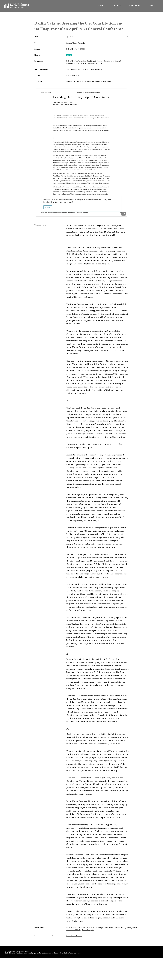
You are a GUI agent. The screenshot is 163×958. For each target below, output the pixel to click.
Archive (117, 6)
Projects (134, 6)
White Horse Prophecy (74, 936)
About (102, 6)
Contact (152, 6)
